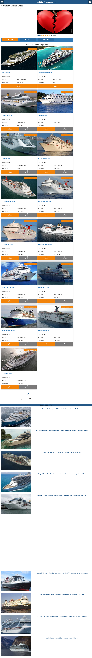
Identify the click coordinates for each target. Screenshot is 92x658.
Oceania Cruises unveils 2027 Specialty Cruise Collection (62, 638)
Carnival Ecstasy (43, 330)
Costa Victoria (6, 158)
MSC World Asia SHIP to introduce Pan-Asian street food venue (62, 452)
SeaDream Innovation (45, 72)
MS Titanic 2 (6, 72)
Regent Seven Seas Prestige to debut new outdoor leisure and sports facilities (61, 474)
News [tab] (46, 39)
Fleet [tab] (10, 39)
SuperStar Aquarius (8, 287)
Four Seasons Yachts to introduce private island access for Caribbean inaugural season (62, 430)
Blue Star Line (32, 49)
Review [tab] (28, 39)
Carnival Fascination (44, 201)
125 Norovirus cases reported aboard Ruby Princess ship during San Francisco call (62, 616)
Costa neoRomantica (45, 244)
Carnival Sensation (8, 244)
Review (19, 85)
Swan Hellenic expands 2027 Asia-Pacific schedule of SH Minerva (61, 409)
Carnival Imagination (8, 201)
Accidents (27, 128)
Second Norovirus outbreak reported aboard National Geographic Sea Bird (62, 595)
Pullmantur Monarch (8, 330)
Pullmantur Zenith (44, 287)
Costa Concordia (7, 115)
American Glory (43, 115)
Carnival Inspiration (44, 158)
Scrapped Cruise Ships (66, 49)
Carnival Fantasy (7, 373)
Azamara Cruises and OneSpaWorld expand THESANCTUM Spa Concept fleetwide (61, 495)
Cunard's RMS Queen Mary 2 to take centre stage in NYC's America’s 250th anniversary (62, 573)
